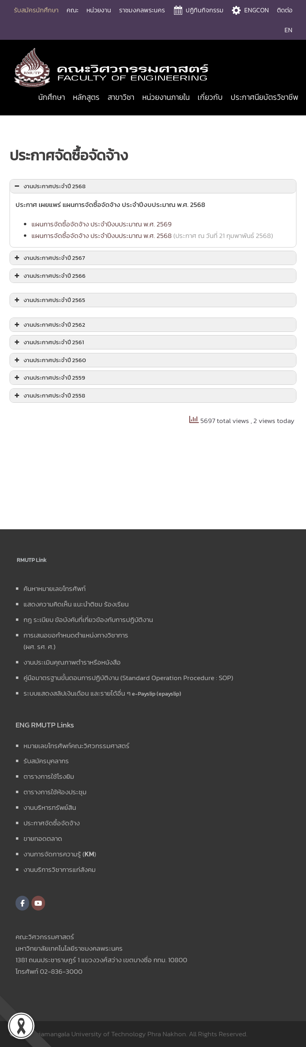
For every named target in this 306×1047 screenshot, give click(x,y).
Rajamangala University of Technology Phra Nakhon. (109, 1034)
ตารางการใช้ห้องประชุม (55, 792)
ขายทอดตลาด (43, 838)
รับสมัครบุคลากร (46, 761)
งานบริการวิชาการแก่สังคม (60, 869)
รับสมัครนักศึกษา (36, 10)
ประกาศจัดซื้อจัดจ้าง (52, 823)
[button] (153, 186)
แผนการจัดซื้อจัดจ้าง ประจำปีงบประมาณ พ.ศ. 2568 (101, 235)
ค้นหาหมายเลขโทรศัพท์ (55, 588)
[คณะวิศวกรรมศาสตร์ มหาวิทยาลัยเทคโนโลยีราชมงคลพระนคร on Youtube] (38, 903)
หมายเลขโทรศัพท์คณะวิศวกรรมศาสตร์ (76, 746)
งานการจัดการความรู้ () (60, 854)
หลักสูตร (86, 97)
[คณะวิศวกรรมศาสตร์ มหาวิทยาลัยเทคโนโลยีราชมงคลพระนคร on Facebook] (22, 903)
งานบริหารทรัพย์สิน (50, 807)
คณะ (72, 10)
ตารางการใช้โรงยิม (49, 776)
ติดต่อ (284, 10)
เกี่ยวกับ (210, 97)
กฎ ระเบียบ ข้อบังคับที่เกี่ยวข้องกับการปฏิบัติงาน (88, 619)
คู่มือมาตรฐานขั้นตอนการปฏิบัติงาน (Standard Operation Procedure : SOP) (128, 678)
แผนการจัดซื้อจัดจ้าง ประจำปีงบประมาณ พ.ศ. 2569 (101, 224)
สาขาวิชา (121, 97)
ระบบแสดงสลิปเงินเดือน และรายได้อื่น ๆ (77, 693)
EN (288, 30)
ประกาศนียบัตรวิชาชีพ (264, 97)
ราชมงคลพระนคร (142, 10)
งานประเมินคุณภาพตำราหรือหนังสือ (72, 662)
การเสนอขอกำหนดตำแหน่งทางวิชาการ (76, 635)
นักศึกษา (51, 97)
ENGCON (256, 10)
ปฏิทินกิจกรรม (205, 10)
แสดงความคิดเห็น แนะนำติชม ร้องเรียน (76, 604)
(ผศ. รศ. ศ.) (39, 646)
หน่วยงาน (98, 10)
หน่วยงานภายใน (166, 97)
